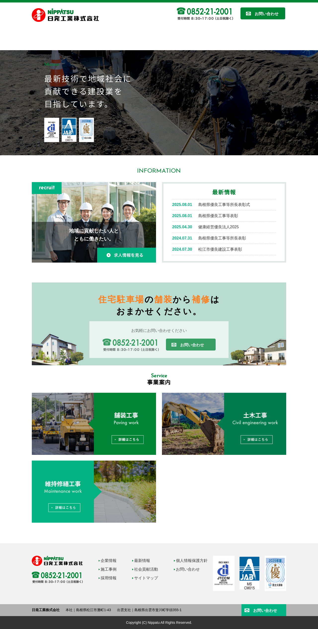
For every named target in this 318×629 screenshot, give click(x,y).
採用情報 (109, 578)
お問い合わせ (266, 14)
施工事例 (109, 569)
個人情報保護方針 (192, 560)
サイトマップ (146, 578)
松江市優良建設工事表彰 (220, 249)
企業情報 (109, 560)
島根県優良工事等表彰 (218, 216)
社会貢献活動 (146, 569)
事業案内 (159, 382)
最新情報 (224, 192)
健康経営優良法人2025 (218, 227)
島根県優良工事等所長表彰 (222, 238)
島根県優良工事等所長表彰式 (224, 204)
